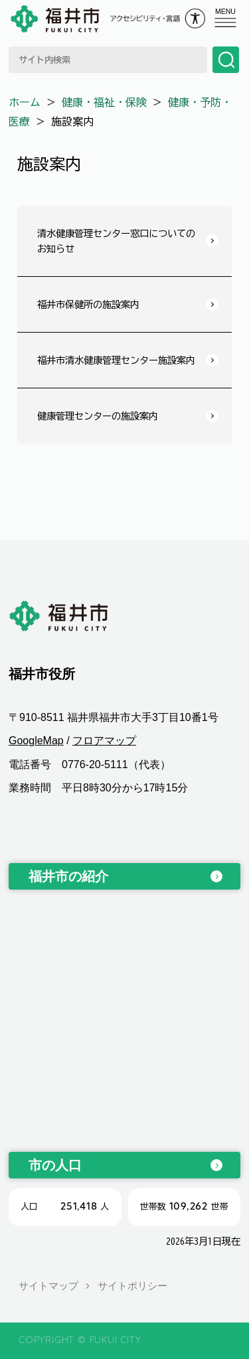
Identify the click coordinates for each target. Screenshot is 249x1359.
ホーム (25, 102)
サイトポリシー (132, 1285)
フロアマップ (104, 740)
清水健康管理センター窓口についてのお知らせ (116, 241)
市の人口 (55, 1165)
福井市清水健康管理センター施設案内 (116, 360)
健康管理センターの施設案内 (97, 416)
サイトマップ (48, 1285)
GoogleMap (36, 740)
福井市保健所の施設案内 (88, 304)
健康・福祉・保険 (104, 102)
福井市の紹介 (68, 876)
